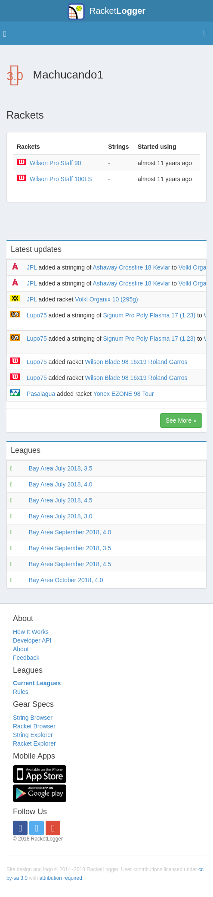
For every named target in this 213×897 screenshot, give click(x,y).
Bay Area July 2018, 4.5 (61, 500)
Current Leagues (37, 683)
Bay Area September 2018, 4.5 (70, 564)
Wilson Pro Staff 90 (55, 163)
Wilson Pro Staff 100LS (61, 179)
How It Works (31, 631)
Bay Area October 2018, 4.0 (66, 580)
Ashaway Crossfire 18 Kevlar (131, 267)
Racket (106, 11)
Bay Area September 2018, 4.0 (70, 532)
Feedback (26, 657)
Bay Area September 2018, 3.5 (70, 548)
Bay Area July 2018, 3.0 (61, 516)
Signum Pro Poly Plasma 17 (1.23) (149, 315)
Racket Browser (34, 726)
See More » (181, 420)
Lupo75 (37, 315)
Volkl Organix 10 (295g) (106, 299)
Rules (20, 691)
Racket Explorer (34, 743)
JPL (32, 267)
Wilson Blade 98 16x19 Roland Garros (136, 361)
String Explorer (33, 734)
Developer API (32, 640)
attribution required (61, 878)
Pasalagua (41, 393)
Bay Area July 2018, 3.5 (61, 468)
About (21, 649)
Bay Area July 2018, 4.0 (61, 484)
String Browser (32, 717)
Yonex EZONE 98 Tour (123, 393)
